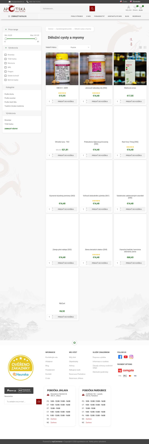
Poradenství (50, 370)
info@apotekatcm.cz (16, 2)
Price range (13, 29)
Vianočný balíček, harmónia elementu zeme (130, 251)
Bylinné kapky (13, 80)
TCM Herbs (12, 59)
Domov (50, 29)
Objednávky (73, 361)
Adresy (71, 366)
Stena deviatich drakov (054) (96, 250)
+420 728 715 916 (33, 2)
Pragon (10, 71)
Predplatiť (39, 401)
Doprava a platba (99, 357)
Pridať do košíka (66, 101)
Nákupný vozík (74, 370)
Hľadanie (92, 8)
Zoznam (145, 47)
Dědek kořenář (13, 76)
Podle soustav (10, 98)
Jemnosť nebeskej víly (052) (96, 88)
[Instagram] (131, 357)
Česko (123, 1)
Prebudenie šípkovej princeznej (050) (96, 143)
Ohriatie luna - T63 (62, 142)
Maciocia (11, 63)
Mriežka (140, 47)
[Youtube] (126, 357)
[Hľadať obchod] (65, 8)
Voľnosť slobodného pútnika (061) (96, 196)
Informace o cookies (101, 361)
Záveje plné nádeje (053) (62, 250)
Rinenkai (11, 55)
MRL (9, 67)
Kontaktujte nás (52, 357)
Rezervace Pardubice (77, 374)
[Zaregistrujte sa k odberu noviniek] (20, 401)
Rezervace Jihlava (76, 378)
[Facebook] (120, 357)
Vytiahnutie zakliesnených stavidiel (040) (130, 197)
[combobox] (65, 8)
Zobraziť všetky (11, 129)
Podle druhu (9, 94)
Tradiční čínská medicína (14, 106)
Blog (47, 366)
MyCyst (62, 303)
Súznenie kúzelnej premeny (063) (62, 196)
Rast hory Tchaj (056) (130, 142)
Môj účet (129, 10)
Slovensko (135, 1)
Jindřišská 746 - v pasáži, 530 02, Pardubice (92, 395)
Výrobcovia (13, 48)
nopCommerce (57, 441)
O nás (48, 378)
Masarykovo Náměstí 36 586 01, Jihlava (57, 395)
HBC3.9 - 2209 (62, 88)
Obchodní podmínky (100, 372)
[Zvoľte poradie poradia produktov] (74, 47)
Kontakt (49, 374)
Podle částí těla (10, 102)
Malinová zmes (130, 88)
